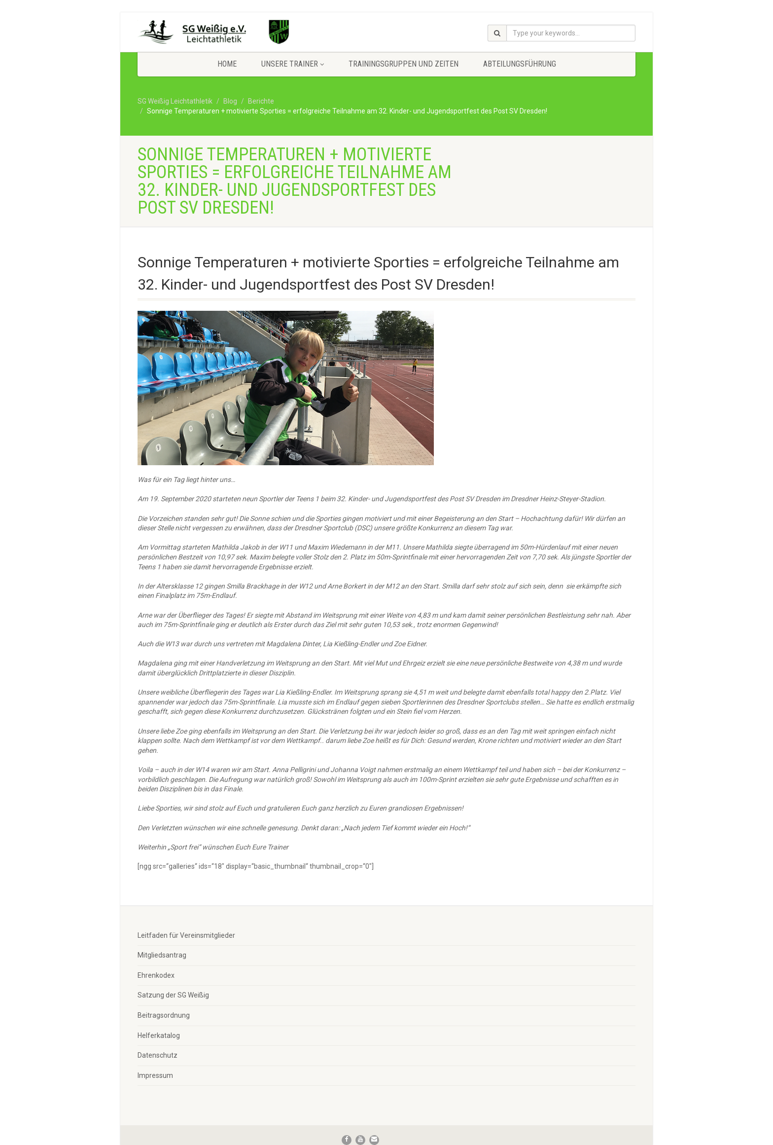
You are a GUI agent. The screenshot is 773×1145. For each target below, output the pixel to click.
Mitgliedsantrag (162, 955)
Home (227, 64)
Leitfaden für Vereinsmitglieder (186, 935)
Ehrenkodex (156, 975)
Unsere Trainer (292, 64)
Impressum (155, 1075)
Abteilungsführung (519, 64)
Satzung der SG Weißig (173, 995)
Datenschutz (157, 1055)
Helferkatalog (159, 1035)
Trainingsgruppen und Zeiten (403, 64)
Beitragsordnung (164, 1015)
